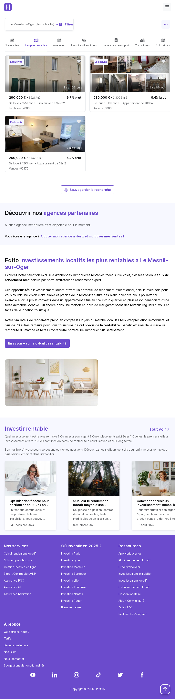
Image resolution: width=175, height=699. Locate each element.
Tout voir (159, 429)
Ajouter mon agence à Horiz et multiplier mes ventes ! (82, 236)
